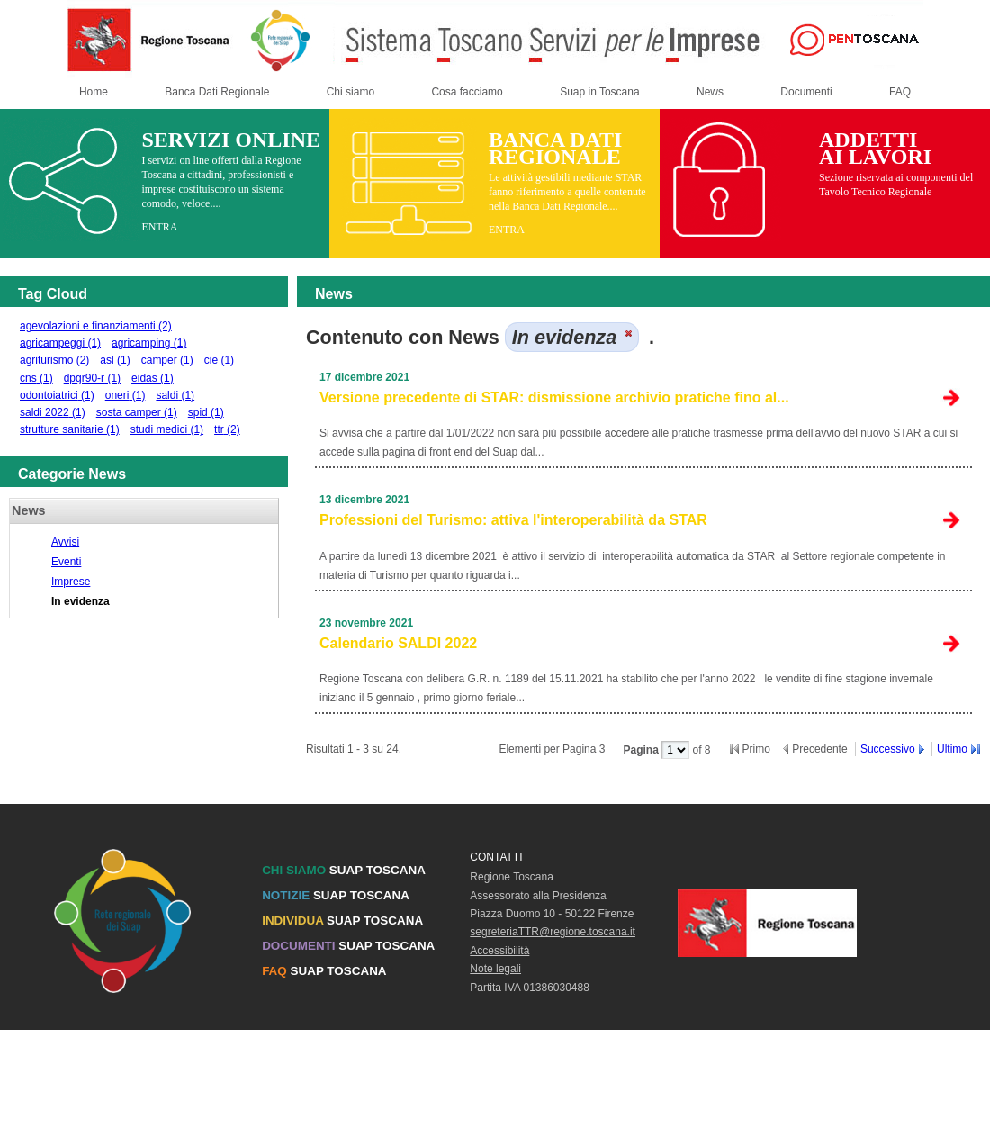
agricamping (149, 343)
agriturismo (54, 360)
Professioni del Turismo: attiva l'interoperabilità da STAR (513, 520)
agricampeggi (60, 343)
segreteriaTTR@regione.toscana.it (552, 931)
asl (115, 360)
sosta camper (136, 412)
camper (167, 360)
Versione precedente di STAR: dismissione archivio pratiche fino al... (554, 397)
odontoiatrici (57, 395)
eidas (152, 378)
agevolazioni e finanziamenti (96, 326)
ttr (227, 429)
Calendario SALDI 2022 (398, 643)
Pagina (642, 750)
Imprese (70, 581)
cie (219, 360)
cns (36, 378)
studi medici (166, 429)
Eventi (66, 561)
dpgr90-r (92, 378)
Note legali (495, 968)
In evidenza (80, 601)
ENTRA (159, 227)
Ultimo (952, 749)
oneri (125, 395)
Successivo (887, 749)
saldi (175, 395)
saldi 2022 (53, 412)
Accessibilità (499, 950)
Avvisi (65, 542)
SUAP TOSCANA (344, 870)
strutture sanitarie (70, 429)
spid (206, 412)
